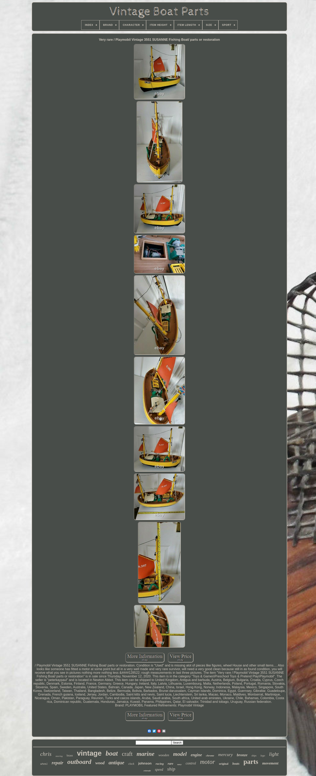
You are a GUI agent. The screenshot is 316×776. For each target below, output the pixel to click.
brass (70, 755)
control (191, 763)
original (224, 763)
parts (250, 761)
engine (196, 755)
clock (131, 763)
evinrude (147, 771)
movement (270, 763)
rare (170, 763)
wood (100, 762)
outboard (79, 761)
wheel (44, 764)
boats (235, 763)
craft (127, 754)
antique (116, 762)
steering (58, 756)
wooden (163, 755)
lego (263, 755)
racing (160, 763)
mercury (225, 754)
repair (57, 762)
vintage (89, 753)
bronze (242, 755)
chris (45, 754)
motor (207, 761)
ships (254, 755)
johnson (145, 763)
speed (159, 770)
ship (171, 769)
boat (112, 753)
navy (179, 764)
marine (145, 753)
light (274, 754)
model (180, 754)
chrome (210, 755)
